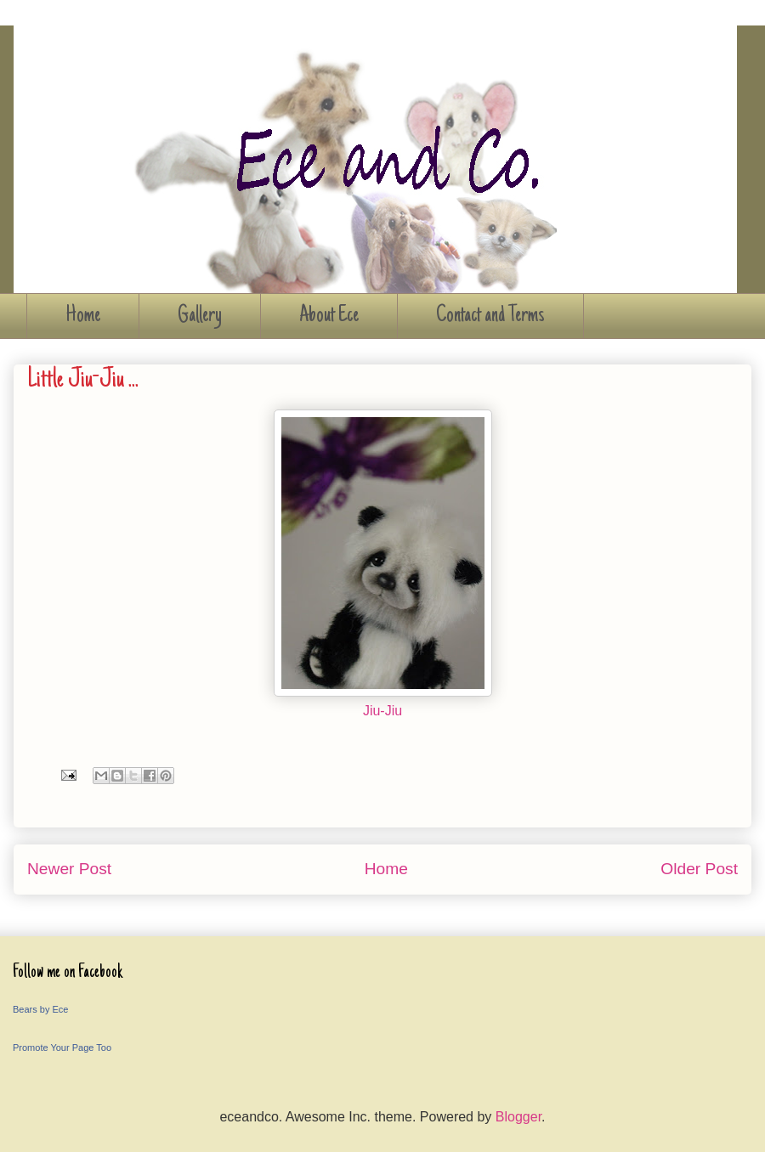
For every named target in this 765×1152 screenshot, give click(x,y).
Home (82, 316)
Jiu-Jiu (382, 710)
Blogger (518, 1117)
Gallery (200, 316)
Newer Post (69, 869)
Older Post (699, 869)
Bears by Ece (40, 1009)
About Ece (329, 316)
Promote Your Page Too (62, 1047)
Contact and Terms (490, 316)
